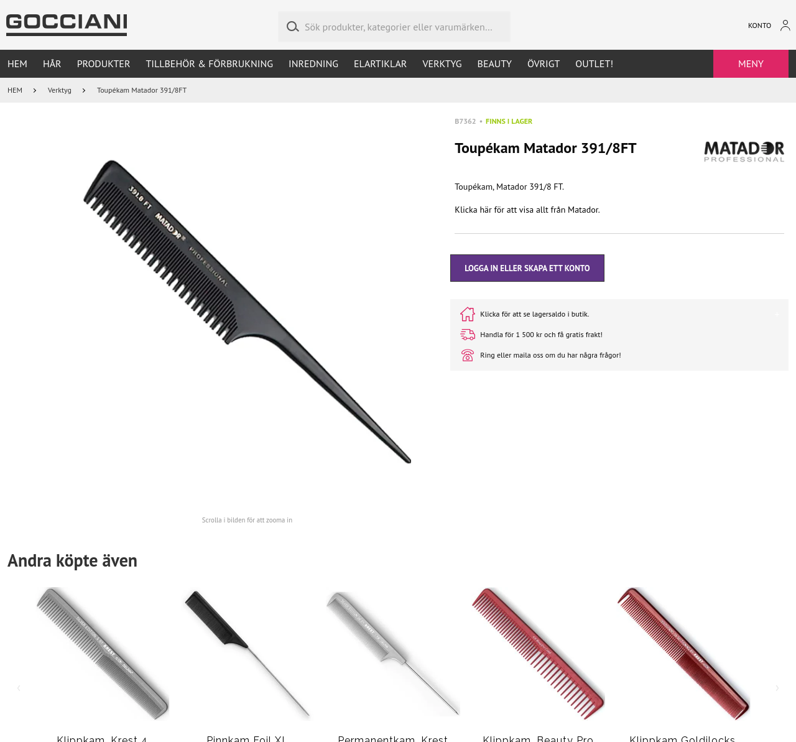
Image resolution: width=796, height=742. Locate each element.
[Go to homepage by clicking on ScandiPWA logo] (66, 25)
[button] (247, 312)
